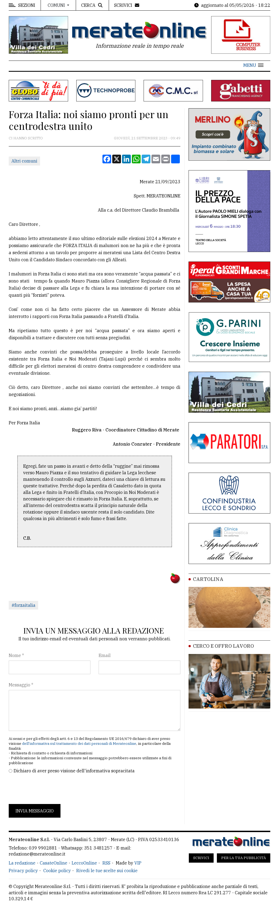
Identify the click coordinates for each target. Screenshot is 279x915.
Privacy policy (23, 870)
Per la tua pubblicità (243, 858)
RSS (106, 863)
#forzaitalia (23, 605)
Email (105, 655)
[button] (253, 65)
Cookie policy (57, 870)
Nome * (16, 655)
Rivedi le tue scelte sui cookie (107, 870)
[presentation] (50, 789)
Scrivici (201, 858)
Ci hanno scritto (26, 138)
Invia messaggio (35, 811)
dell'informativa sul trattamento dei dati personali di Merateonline (79, 743)
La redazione (22, 863)
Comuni (57, 5)
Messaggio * (21, 685)
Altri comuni (24, 161)
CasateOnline (53, 863)
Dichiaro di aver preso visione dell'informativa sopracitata (74, 770)
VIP (137, 863)
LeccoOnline (84, 863)
